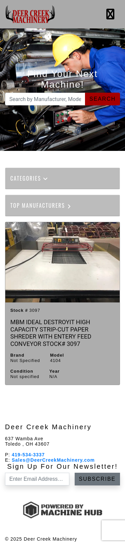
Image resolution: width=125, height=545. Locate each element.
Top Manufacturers (41, 205)
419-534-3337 (28, 454)
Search (102, 99)
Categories (29, 178)
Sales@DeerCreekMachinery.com (53, 460)
